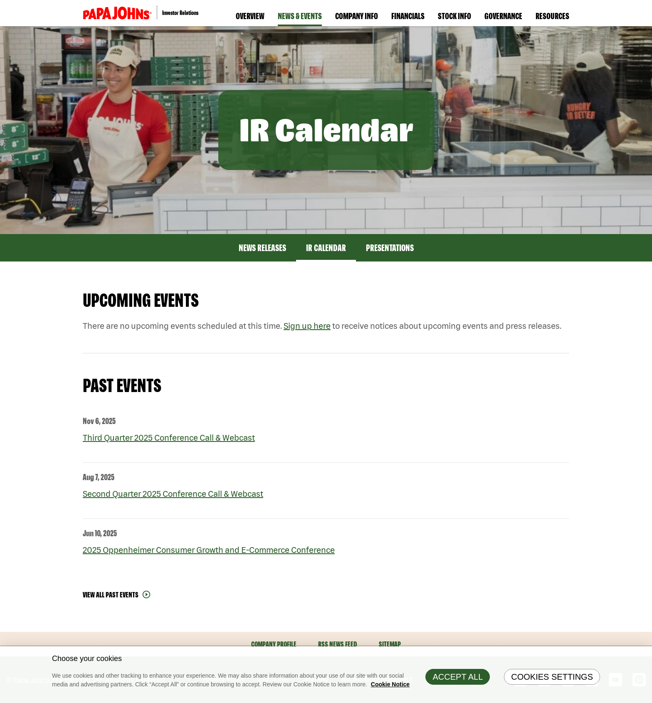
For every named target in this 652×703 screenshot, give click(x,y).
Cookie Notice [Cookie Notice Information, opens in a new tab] (390, 686)
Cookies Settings (552, 678)
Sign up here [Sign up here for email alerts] (307, 326)
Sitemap (390, 644)
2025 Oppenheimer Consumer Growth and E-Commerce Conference (209, 550)
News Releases (262, 248)
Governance (503, 16)
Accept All (457, 678)
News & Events (300, 16)
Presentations (390, 248)
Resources (552, 16)
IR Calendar (326, 248)
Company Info (356, 16)
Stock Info (454, 16)
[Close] (643, 656)
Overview (250, 16)
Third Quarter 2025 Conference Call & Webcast (169, 437)
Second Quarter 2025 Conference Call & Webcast (173, 493)
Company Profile (273, 644)
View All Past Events (110, 594)
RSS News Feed (337, 644)
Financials (408, 16)
